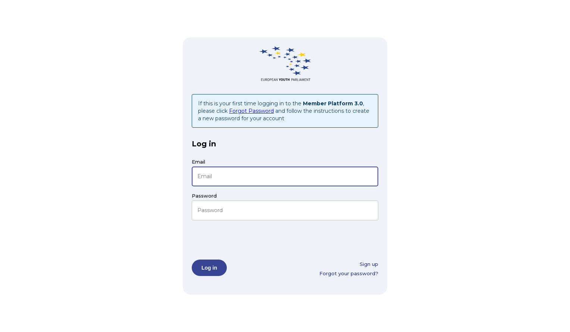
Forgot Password (251, 111)
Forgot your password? (348, 273)
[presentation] (248, 239)
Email (198, 162)
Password (204, 196)
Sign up (369, 264)
